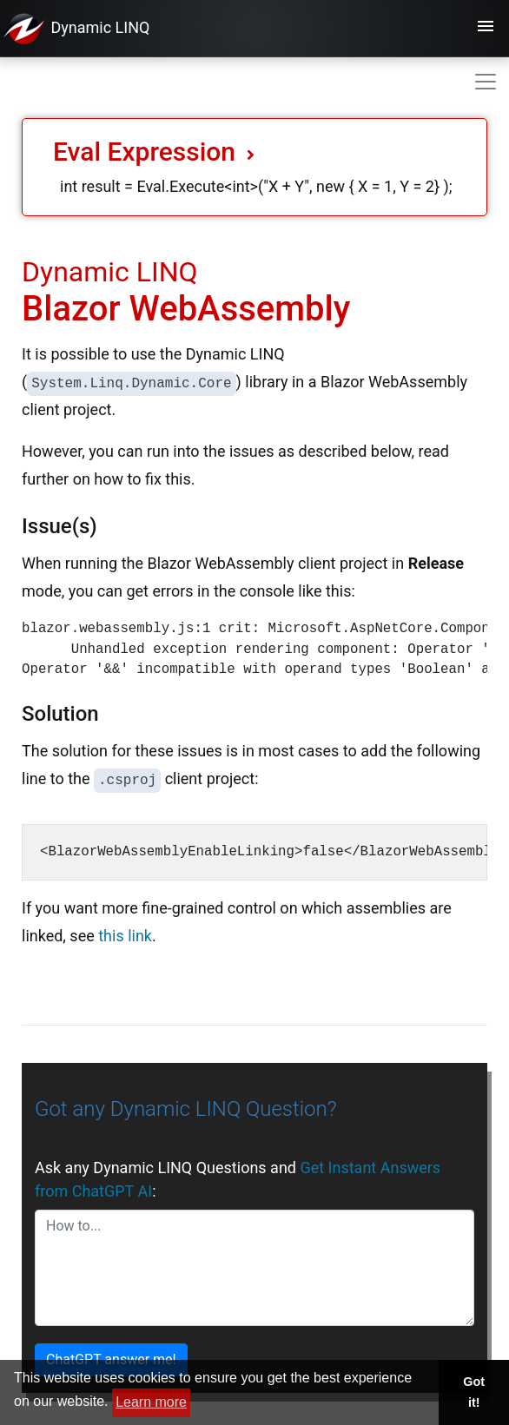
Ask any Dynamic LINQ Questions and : (237, 1179)
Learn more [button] (151, 1402)
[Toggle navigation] (485, 28)
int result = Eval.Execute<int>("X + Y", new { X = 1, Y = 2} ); (256, 186)
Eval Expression (153, 151)
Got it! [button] (474, 1392)
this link (125, 936)
